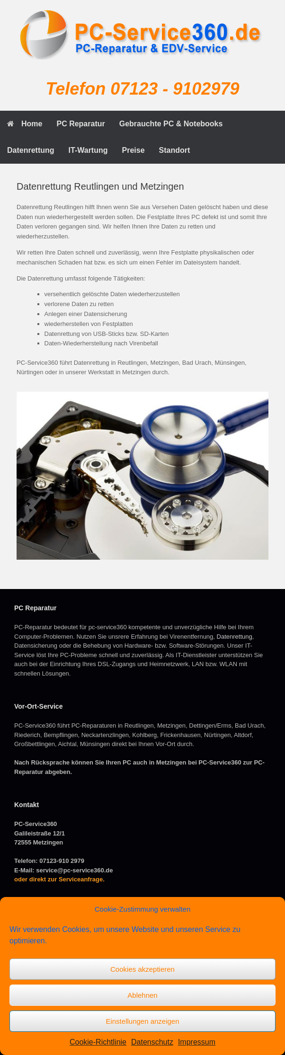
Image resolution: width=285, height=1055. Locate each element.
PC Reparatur (80, 124)
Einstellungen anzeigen (142, 1021)
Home (24, 124)
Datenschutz (152, 1042)
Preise (133, 150)
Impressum (196, 1042)
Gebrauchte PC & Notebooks (171, 124)
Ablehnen (142, 995)
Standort (174, 150)
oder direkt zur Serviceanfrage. (59, 879)
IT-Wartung (88, 150)
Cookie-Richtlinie (98, 1042)
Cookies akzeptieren (142, 969)
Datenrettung (30, 150)
